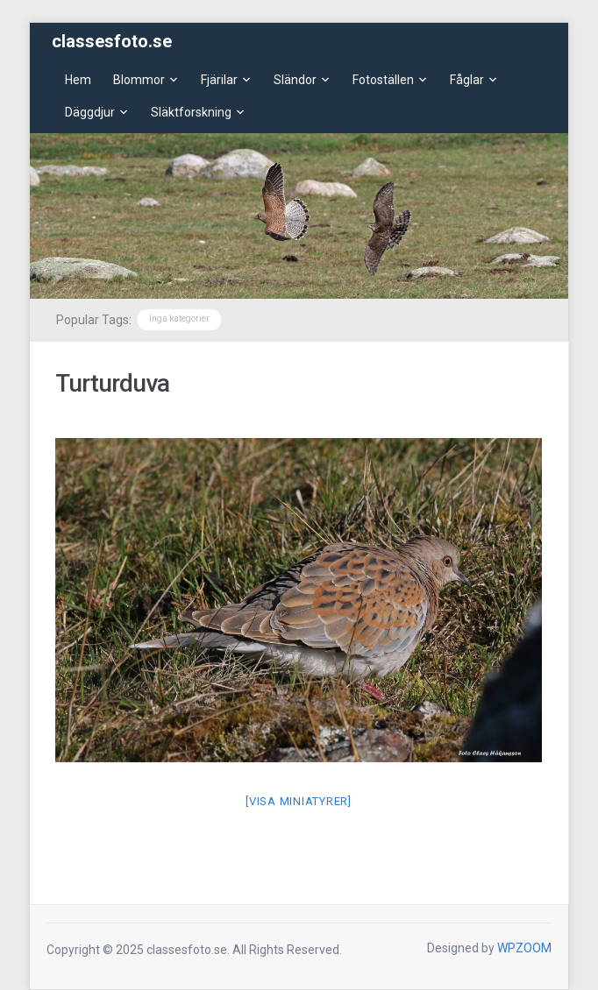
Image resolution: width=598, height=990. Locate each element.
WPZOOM (524, 948)
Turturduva (112, 383)
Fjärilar (219, 80)
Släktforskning (191, 112)
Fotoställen (383, 80)
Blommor (139, 80)
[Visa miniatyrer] (299, 801)
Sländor (295, 80)
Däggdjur (90, 112)
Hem (78, 80)
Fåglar (467, 80)
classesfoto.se (112, 41)
